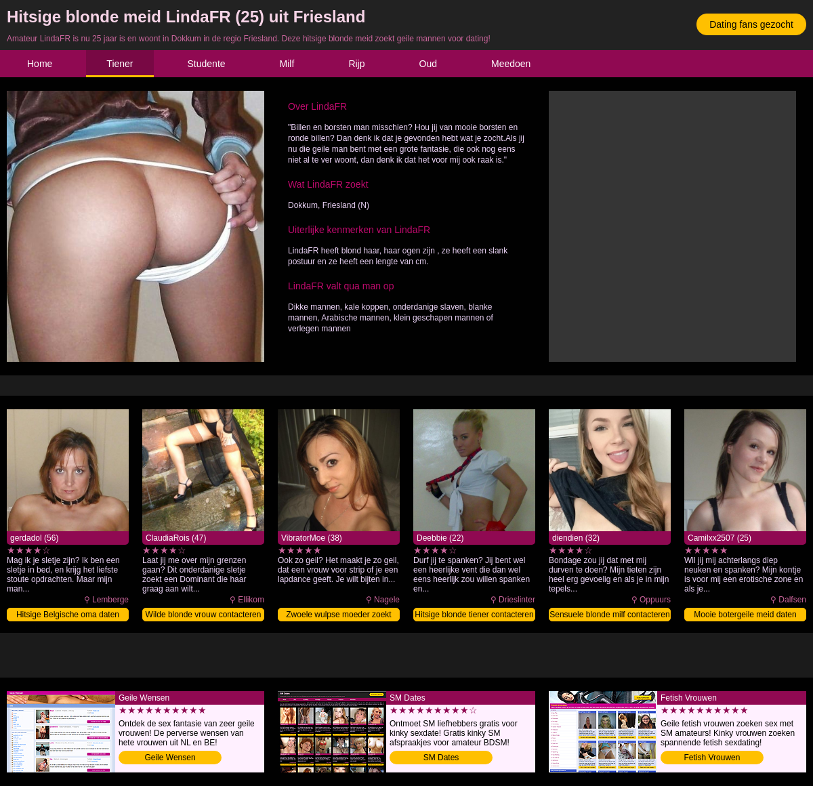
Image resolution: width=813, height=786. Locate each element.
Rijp (356, 63)
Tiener (119, 63)
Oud (428, 63)
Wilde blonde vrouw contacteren (204, 614)
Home (39, 63)
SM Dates (441, 757)
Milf (287, 63)
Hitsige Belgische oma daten (67, 614)
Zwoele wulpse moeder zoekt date (338, 615)
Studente (207, 63)
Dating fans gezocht (751, 24)
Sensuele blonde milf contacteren (609, 614)
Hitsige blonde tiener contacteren (474, 614)
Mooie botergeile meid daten (745, 614)
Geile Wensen (169, 757)
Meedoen (510, 63)
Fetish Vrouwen (712, 757)
